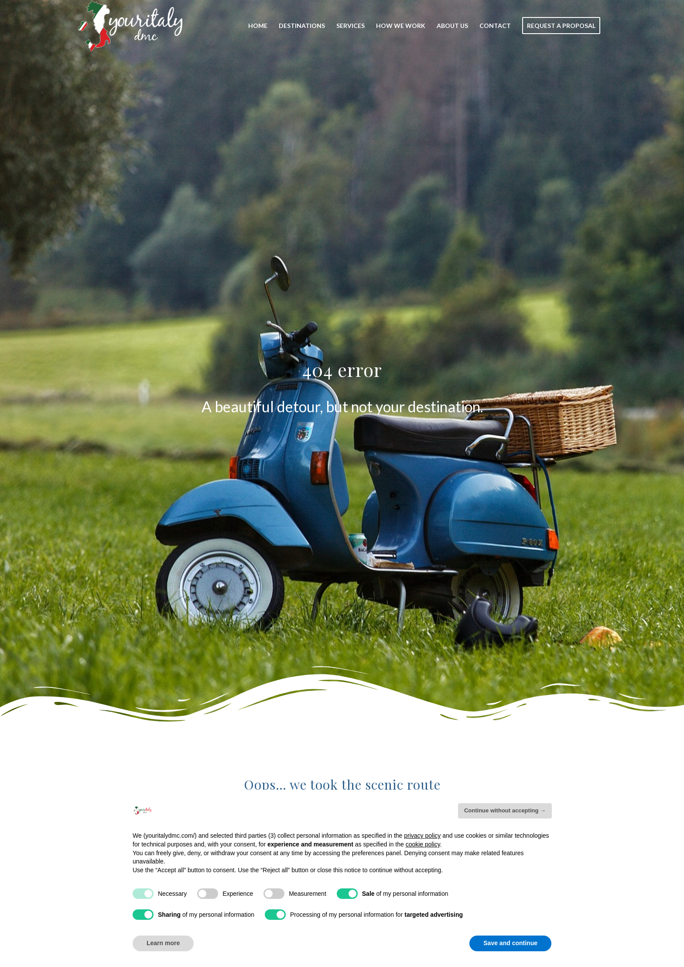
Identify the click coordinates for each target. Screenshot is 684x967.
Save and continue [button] (510, 942)
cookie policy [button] (423, 844)
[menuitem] (258, 25)
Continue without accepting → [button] (505, 810)
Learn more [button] (163, 942)
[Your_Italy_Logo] (130, 25)
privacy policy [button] (422, 835)
